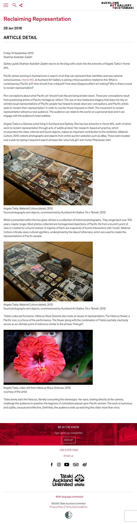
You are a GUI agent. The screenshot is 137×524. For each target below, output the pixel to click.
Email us (68, 456)
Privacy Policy (57, 507)
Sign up (68, 440)
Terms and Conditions (76, 507)
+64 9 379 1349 (68, 450)
